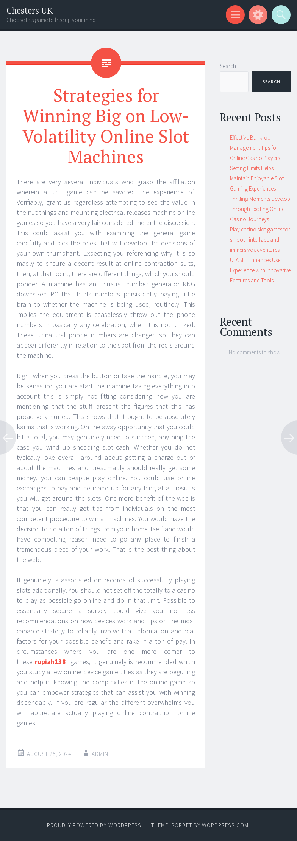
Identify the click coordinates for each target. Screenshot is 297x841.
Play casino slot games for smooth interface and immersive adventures (260, 239)
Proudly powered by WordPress (94, 825)
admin (100, 753)
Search (228, 66)
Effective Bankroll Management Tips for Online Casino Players (255, 147)
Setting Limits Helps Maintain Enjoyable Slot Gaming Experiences (257, 178)
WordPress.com (225, 825)
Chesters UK (29, 10)
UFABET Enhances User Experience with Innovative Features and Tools (260, 270)
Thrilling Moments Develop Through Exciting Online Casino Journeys (260, 209)
